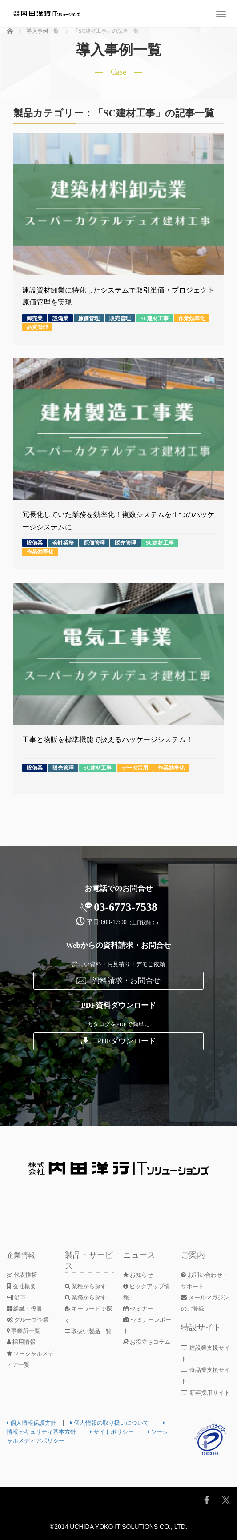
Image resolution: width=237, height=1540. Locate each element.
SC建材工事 (155, 318)
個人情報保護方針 (33, 1423)
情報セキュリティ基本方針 (46, 1431)
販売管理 (120, 318)
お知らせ (139, 1274)
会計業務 (63, 543)
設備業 (60, 318)
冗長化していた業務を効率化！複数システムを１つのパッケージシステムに (118, 520)
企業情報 (23, 1255)
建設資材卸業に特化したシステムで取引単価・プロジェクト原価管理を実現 (118, 296)
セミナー (139, 1308)
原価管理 (89, 318)
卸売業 (35, 318)
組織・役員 (26, 1308)
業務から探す (87, 1297)
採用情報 (22, 1342)
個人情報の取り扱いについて (116, 1423)
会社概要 (23, 1286)
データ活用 (134, 768)
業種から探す (87, 1286)
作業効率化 (191, 318)
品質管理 (37, 327)
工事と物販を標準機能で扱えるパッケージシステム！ (107, 739)
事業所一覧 (25, 1330)
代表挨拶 (23, 1274)
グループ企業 (29, 1319)
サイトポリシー (122, 1431)
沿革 (17, 1297)
